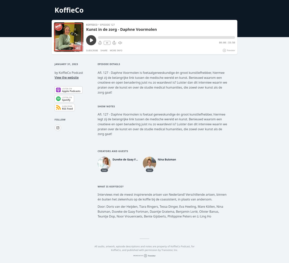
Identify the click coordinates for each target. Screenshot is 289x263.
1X (107, 43)
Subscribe (92, 50)
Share (104, 50)
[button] (166, 37)
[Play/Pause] (68, 37)
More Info (116, 50)
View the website (67, 77)
